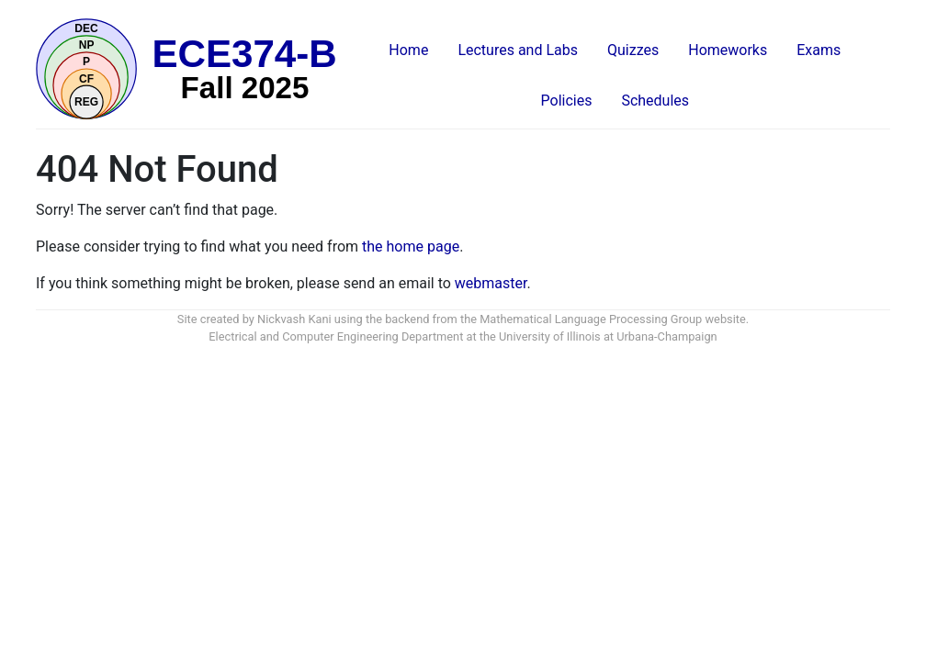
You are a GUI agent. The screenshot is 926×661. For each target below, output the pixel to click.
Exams (818, 50)
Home (408, 50)
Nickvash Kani (294, 319)
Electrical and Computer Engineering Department (336, 336)
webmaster (491, 283)
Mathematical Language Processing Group (591, 319)
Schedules (655, 100)
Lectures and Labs (517, 50)
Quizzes (633, 50)
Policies (567, 100)
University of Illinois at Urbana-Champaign (608, 336)
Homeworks (727, 50)
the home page (410, 246)
